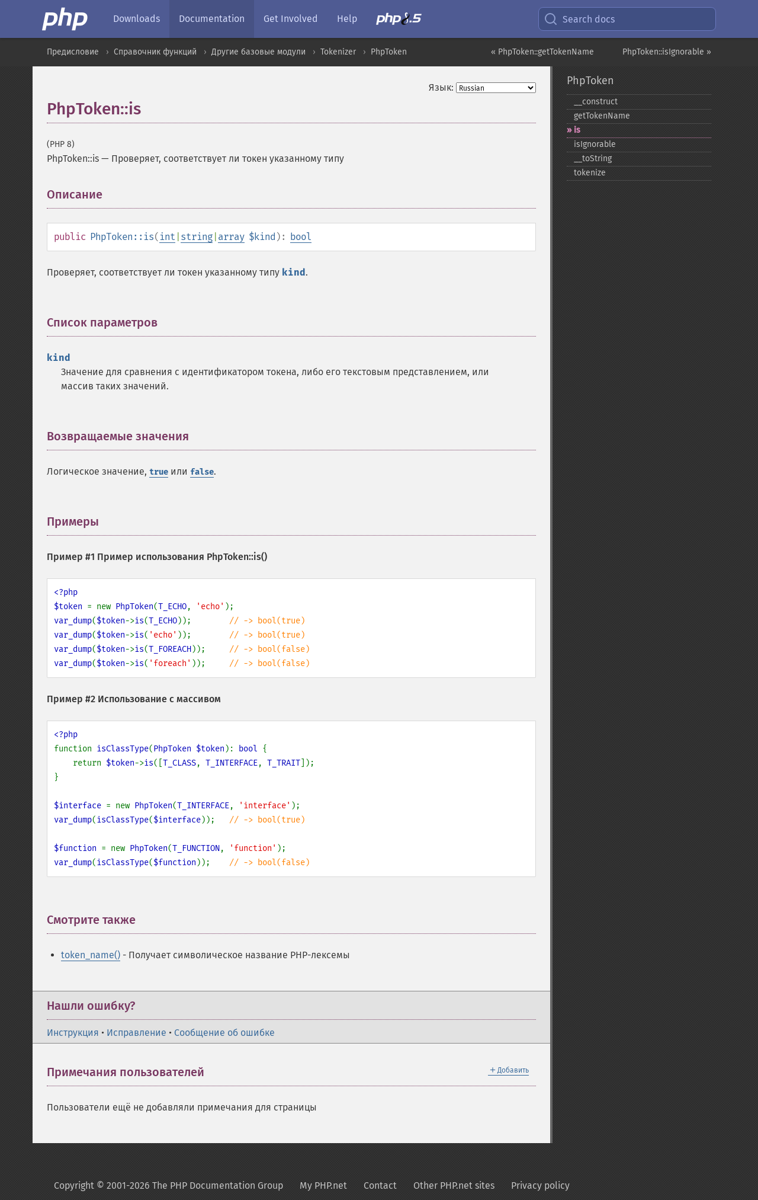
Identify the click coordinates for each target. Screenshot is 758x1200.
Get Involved (291, 18)
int (167, 236)
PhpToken (389, 52)
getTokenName (602, 116)
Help (347, 18)
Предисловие (73, 52)
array (231, 236)
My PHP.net (323, 1185)
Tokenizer (338, 52)
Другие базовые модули (258, 52)
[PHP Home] (65, 19)
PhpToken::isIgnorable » (666, 52)
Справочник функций (155, 52)
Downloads (136, 18)
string (197, 236)
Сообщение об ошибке (224, 1032)
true (158, 472)
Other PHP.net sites (453, 1185)
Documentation (212, 18)
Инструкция (73, 1032)
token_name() (90, 955)
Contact (380, 1185)
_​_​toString (593, 158)
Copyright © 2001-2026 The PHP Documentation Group (168, 1185)
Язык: (441, 87)
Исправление (136, 1032)
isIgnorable (595, 144)
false (202, 472)
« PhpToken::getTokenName (542, 52)
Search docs (579, 19)
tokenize (590, 173)
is (577, 130)
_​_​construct (596, 102)
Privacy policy (540, 1185)
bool (300, 236)
